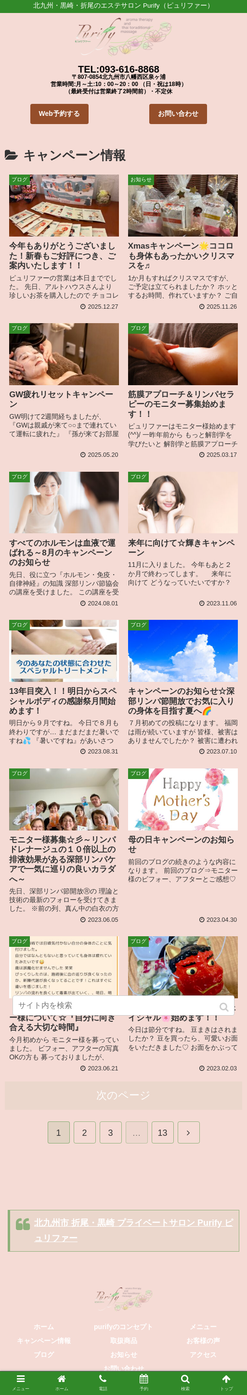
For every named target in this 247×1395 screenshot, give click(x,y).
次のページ (123, 1094)
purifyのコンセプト (123, 1326)
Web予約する (59, 113)
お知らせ (123, 1353)
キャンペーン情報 (44, 1340)
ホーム (44, 1326)
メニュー (203, 1326)
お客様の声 (203, 1340)
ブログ (44, 1353)
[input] (124, 1005)
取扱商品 (123, 1340)
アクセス (203, 1353)
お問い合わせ (178, 113)
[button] (225, 1007)
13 (162, 1132)
